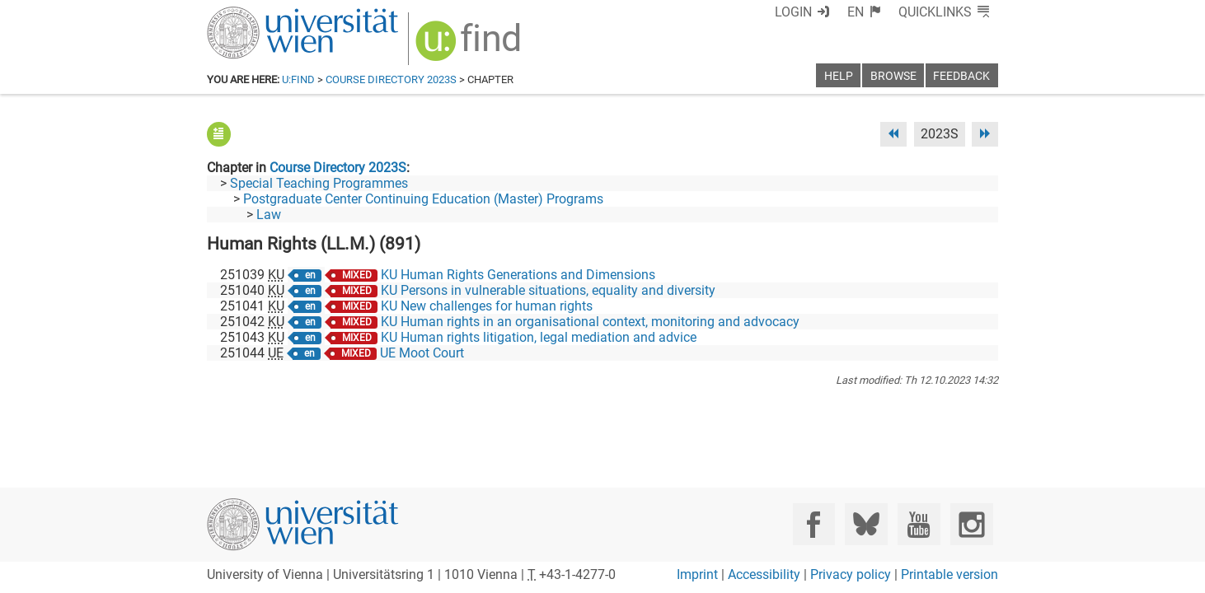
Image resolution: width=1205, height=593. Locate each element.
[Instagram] (971, 524)
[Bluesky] (866, 524)
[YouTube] (919, 524)
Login (793, 12)
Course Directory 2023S (391, 79)
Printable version (949, 574)
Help (838, 76)
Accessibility (764, 574)
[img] (470, 46)
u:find (298, 79)
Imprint (697, 574)
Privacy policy (850, 574)
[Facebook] (814, 524)
